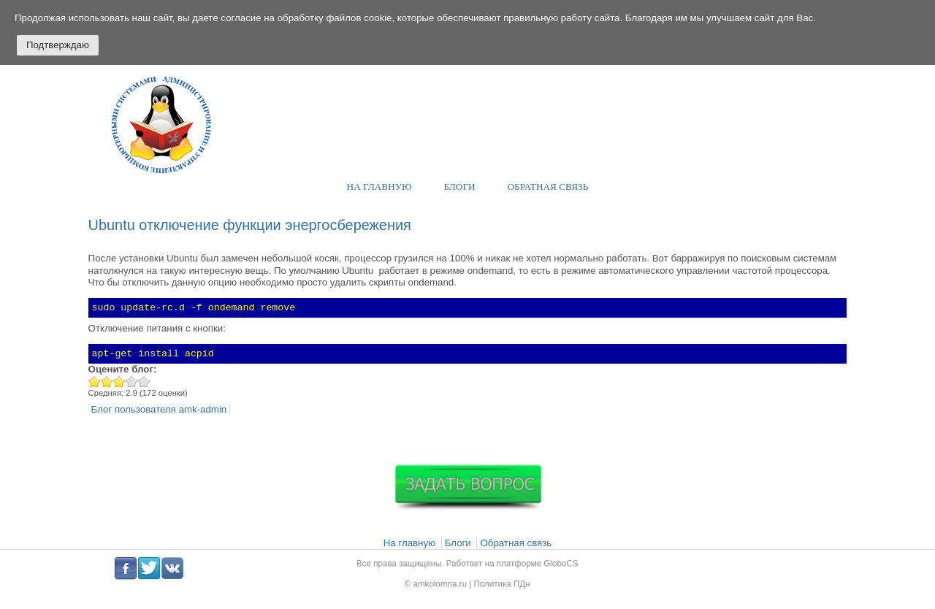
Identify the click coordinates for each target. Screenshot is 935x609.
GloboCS (550, 565)
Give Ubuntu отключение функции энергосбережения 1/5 (94, 381)
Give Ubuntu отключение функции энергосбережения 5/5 (144, 381)
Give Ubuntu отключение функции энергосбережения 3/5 (119, 381)
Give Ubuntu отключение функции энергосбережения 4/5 (132, 381)
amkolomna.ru (444, 582)
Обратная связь (548, 186)
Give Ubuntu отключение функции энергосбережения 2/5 (107, 381)
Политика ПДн (498, 582)
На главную (379, 186)
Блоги (460, 186)
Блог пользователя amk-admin (159, 409)
